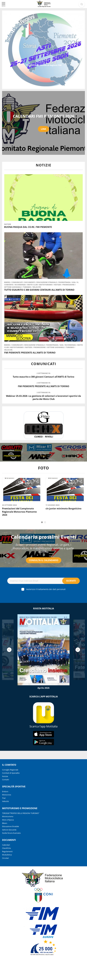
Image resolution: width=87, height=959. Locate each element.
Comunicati (17, 282)
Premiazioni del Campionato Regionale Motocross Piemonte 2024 (19, 511)
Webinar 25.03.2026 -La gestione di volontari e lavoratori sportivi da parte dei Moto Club (43, 397)
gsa (74, 282)
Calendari (6, 845)
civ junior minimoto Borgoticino (63, 508)
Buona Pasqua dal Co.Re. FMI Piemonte (28, 227)
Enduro (5, 791)
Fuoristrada (64, 282)
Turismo (27, 287)
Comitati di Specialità (10, 773)
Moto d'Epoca (8, 820)
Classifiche (6, 848)
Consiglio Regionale (10, 769)
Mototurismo (46, 284)
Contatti (5, 779)
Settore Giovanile (13, 287)
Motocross (6, 794)
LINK (43, 129)
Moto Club (32, 284)
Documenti (29, 282)
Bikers (7, 282)
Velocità (37, 287)
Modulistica (7, 854)
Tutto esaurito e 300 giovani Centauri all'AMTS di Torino (39, 289)
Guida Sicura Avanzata (11, 833)
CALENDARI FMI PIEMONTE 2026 (43, 116)
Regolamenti (7, 851)
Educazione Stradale (47, 282)
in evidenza (20, 284)
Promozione (69, 284)
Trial (3, 798)
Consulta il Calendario (43, 560)
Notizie (7, 224)
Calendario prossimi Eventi (43, 536)
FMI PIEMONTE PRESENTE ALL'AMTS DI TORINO (30, 352)
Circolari (5, 858)
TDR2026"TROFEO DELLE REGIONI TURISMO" (20, 813)
